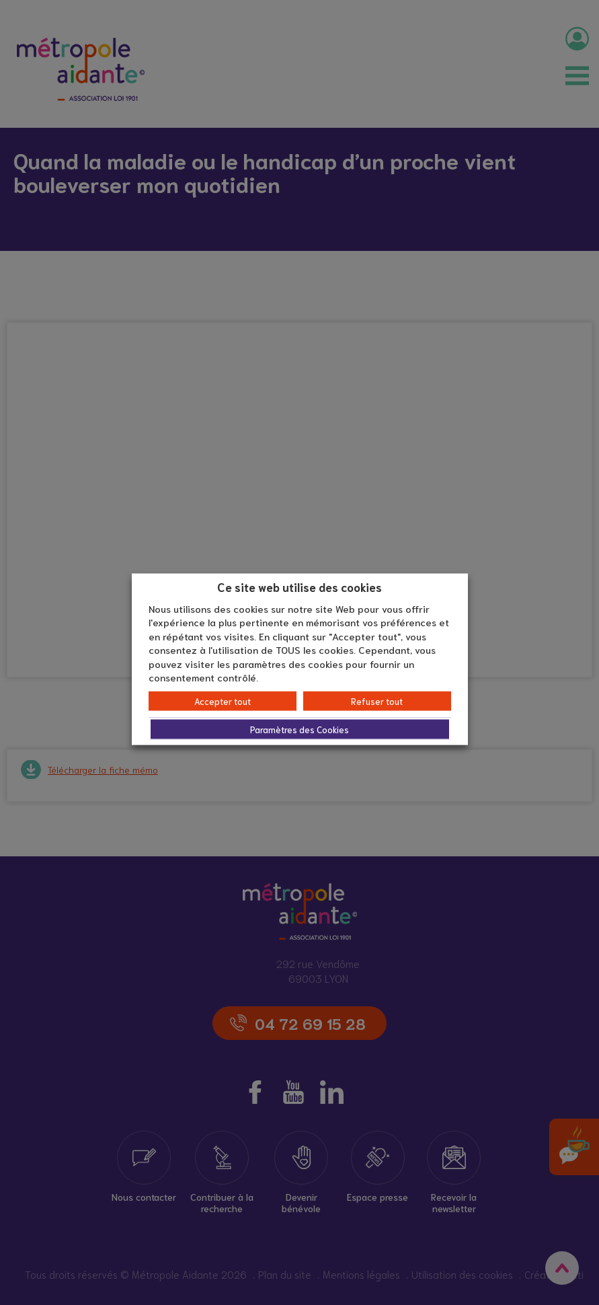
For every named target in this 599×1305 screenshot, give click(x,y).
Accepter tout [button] (222, 700)
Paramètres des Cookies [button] (299, 729)
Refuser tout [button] (377, 700)
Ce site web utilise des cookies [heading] (299, 586)
